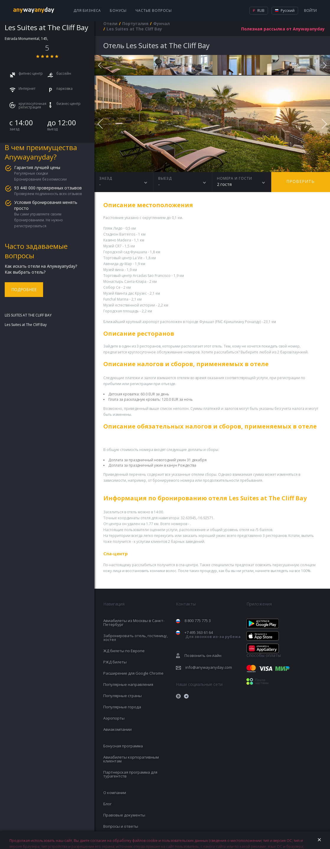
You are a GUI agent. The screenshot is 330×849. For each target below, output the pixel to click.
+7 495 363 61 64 (212, 634)
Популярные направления (128, 684)
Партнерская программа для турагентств (130, 774)
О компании (114, 792)
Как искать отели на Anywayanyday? (41, 266)
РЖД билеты (115, 662)
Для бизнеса (87, 10)
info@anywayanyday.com (208, 667)
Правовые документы (124, 815)
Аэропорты (114, 718)
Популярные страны (122, 695)
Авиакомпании (117, 729)
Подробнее (24, 289)
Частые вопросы (153, 10)
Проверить (300, 181)
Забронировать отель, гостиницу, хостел (135, 637)
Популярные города (122, 707)
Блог (107, 803)
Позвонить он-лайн (202, 655)
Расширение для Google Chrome (133, 673)
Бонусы (118, 10)
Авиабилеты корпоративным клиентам (131, 759)
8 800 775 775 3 (197, 620)
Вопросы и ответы (120, 826)
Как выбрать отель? (25, 272)
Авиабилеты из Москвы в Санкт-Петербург (133, 622)
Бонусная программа (123, 746)
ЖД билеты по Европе (124, 650)
